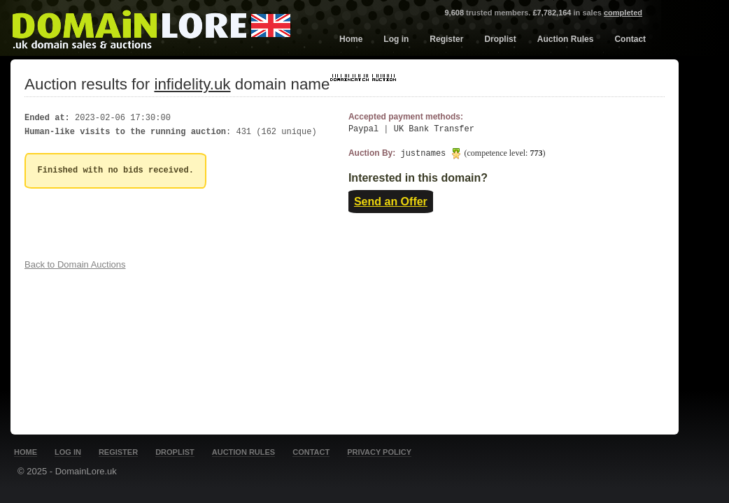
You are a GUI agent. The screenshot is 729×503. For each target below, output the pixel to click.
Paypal (363, 130)
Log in (396, 39)
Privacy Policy (379, 452)
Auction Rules (565, 39)
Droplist (500, 39)
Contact (630, 39)
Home (350, 39)
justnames (472, 153)
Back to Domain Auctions (75, 264)
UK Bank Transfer (434, 130)
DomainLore (151, 26)
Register (446, 39)
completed (623, 12)
